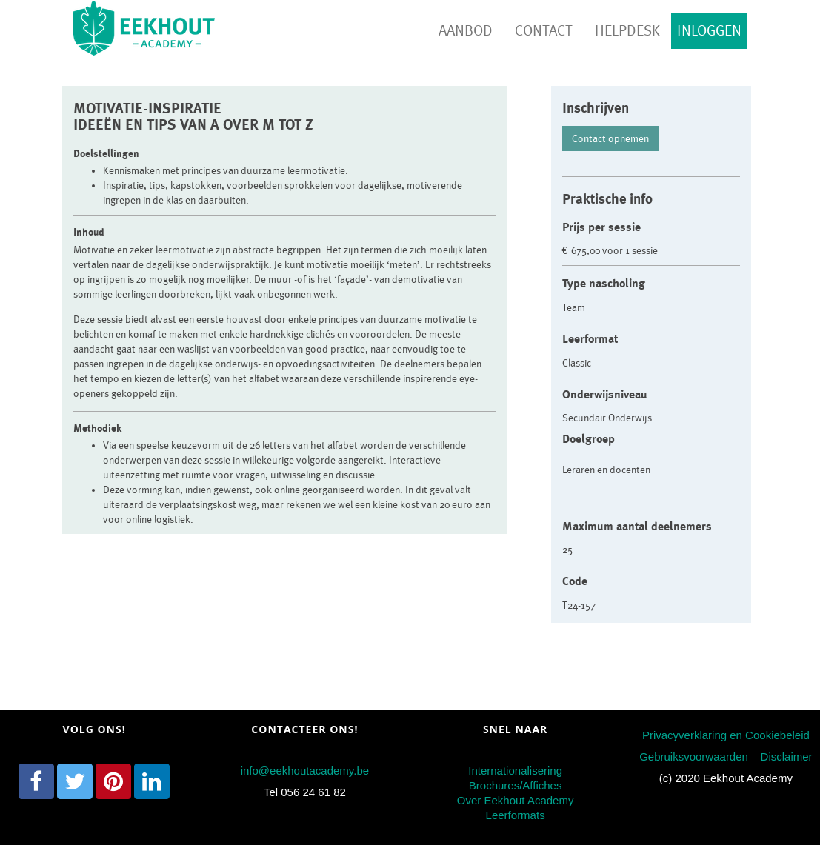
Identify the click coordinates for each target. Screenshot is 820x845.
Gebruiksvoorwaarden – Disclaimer (725, 756)
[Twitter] (75, 781)
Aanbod (466, 30)
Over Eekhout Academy (515, 800)
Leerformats (515, 815)
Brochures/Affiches (515, 785)
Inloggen (709, 30)
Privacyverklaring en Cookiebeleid (726, 735)
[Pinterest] (113, 781)
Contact (544, 30)
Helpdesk (627, 30)
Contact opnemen (610, 138)
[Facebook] (36, 781)
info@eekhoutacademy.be (305, 770)
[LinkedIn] (152, 781)
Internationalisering (515, 770)
